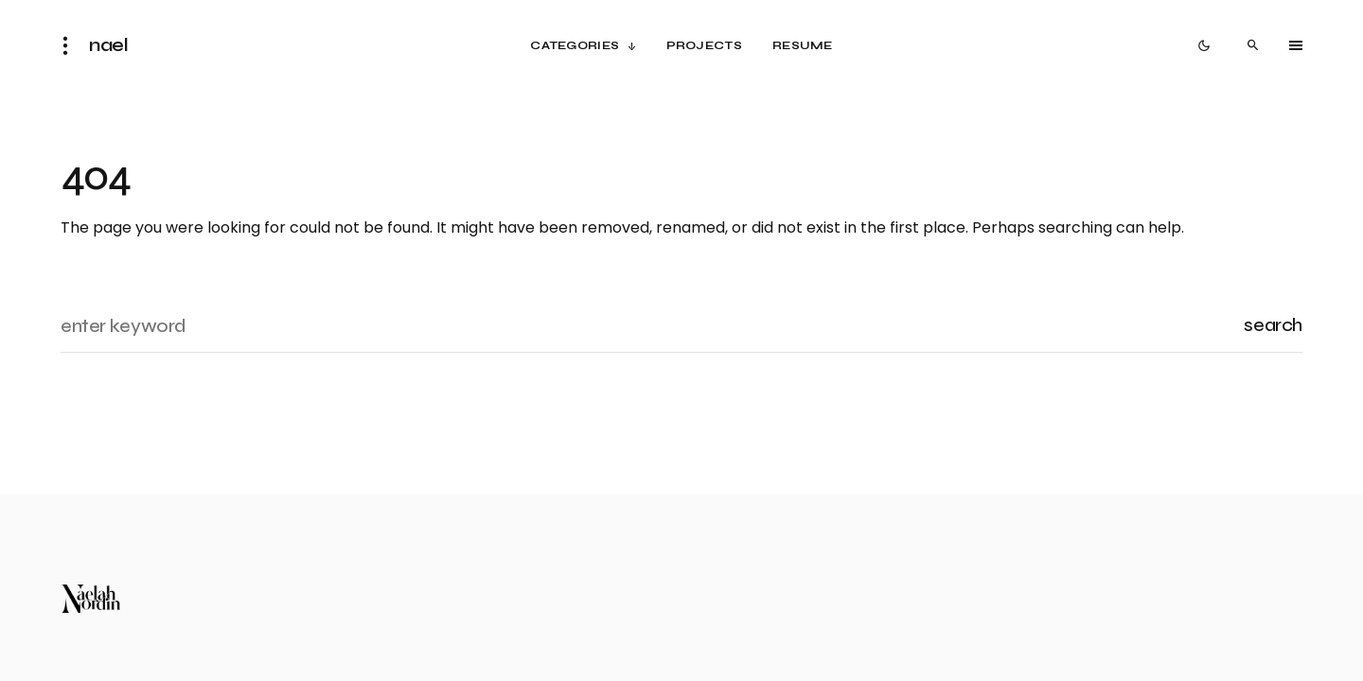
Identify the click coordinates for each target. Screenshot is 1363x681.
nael (108, 45)
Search (1273, 325)
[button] (71, 45)
